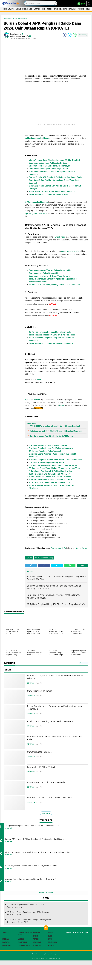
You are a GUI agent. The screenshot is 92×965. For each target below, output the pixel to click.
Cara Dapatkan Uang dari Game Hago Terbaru (48, 169)
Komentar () (83, 35)
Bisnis (54, 9)
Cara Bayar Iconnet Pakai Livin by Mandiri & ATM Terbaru (51, 436)
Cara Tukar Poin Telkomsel (45, 691)
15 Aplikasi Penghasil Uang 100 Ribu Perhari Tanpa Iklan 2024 (47, 825)
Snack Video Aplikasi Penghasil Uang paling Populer (51, 343)
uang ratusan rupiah (70, 251)
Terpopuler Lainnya (46, 897)
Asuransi (45, 9)
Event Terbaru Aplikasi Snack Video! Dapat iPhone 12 (52, 191)
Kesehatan (37, 946)
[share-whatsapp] (75, 35)
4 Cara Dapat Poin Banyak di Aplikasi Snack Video (50, 471)
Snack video (60, 237)
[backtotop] (46, 932)
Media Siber (33, 958)
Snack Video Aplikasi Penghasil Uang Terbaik (48, 194)
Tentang (54, 958)
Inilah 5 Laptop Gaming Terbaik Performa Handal (55, 724)
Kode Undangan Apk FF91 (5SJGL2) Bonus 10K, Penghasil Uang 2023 (56, 431)
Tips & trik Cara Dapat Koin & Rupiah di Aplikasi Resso (52, 335)
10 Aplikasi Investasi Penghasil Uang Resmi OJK (50, 332)
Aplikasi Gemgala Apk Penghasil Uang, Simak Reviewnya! (44, 883)
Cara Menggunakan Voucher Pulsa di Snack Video (50, 270)
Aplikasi (14, 9)
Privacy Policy (45, 958)
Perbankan (6, 949)
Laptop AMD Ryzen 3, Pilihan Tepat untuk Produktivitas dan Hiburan (54, 678)
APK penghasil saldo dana (36, 202)
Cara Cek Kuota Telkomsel (45, 752)
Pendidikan (80, 9)
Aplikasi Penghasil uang (29, 9)
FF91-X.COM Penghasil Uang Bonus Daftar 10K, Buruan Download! (55, 426)
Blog (50, 940)
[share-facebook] (64, 35)
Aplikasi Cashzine (32, 399)
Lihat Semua (46, 813)
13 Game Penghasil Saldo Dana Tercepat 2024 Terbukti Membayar (26, 910)
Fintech (63, 9)
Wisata (51, 949)
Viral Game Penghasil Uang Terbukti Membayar (49, 166)
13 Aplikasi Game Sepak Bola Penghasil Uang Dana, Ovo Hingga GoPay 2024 (29, 925)
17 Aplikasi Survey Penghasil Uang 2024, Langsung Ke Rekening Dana (29, 917)
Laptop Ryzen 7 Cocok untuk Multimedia (54, 783)
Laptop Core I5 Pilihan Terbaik (47, 767)
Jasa (61, 958)
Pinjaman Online (24, 949)
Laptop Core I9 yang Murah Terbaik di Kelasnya (52, 800)
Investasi (6, 946)
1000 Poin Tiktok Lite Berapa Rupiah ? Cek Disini (50, 474)
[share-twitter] (70, 35)
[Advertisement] (56, 58)
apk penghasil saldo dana (36, 213)
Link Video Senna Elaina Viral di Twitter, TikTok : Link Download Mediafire (47, 856)
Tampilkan (83, 663)
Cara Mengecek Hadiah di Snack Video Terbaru (49, 276)
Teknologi (37, 949)
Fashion (21, 943)
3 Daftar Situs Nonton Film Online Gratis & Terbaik (50, 480)
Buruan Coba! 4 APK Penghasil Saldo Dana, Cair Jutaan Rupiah (56, 177)
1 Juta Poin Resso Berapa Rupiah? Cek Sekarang (50, 477)
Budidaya (5, 943)
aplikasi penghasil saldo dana (38, 138)
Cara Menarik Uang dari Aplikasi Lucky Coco (48, 163)
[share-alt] (31, 565)
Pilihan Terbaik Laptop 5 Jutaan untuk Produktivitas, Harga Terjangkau (52, 709)
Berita (50, 937)
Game (71, 9)
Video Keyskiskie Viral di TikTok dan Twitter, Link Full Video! (45, 869)
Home (6, 9)
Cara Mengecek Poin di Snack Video (44, 273)
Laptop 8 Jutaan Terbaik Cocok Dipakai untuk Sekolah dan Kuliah (57, 739)
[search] (40, 3)
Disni (39, 379)
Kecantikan (22, 946)
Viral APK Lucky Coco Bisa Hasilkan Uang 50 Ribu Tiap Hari (54, 160)
